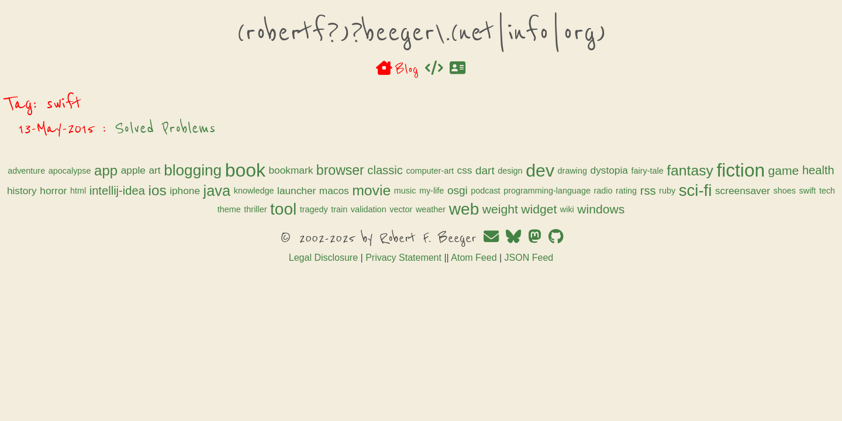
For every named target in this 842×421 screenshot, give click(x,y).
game (508, 192)
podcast (584, 211)
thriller (516, 229)
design (235, 192)
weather (345, 248)
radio (242, 229)
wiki (481, 248)
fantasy (415, 192)
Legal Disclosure (323, 296)
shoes (424, 229)
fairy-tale (372, 192)
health (543, 191)
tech (466, 229)
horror (609, 192)
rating (265, 229)
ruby (306, 229)
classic (566, 170)
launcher (394, 211)
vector (314, 248)
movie (470, 211)
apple (314, 170)
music (503, 211)
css (645, 170)
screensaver (381, 229)
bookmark (472, 170)
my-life (529, 211)
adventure (207, 170)
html (633, 192)
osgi (556, 211)
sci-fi (334, 229)
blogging (374, 170)
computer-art (611, 170)
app (287, 170)
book (426, 170)
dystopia (334, 192)
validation (629, 229)
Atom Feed (473, 296)
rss (287, 229)
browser (522, 170)
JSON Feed (529, 296)
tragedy (574, 229)
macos (432, 211)
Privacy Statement (403, 296)
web (378, 248)
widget (453, 247)
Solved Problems (347, 128)
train (600, 229)
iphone (283, 211)
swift (447, 229)
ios (256, 211)
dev (265, 192)
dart (210, 192)
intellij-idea (215, 211)
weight (414, 247)
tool (543, 229)
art (335, 170)
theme (489, 229)
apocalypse (250, 170)
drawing (297, 192)
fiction (465, 191)
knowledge (352, 211)
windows (515, 247)
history (577, 192)
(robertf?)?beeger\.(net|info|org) (421, 32)
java (315, 211)
